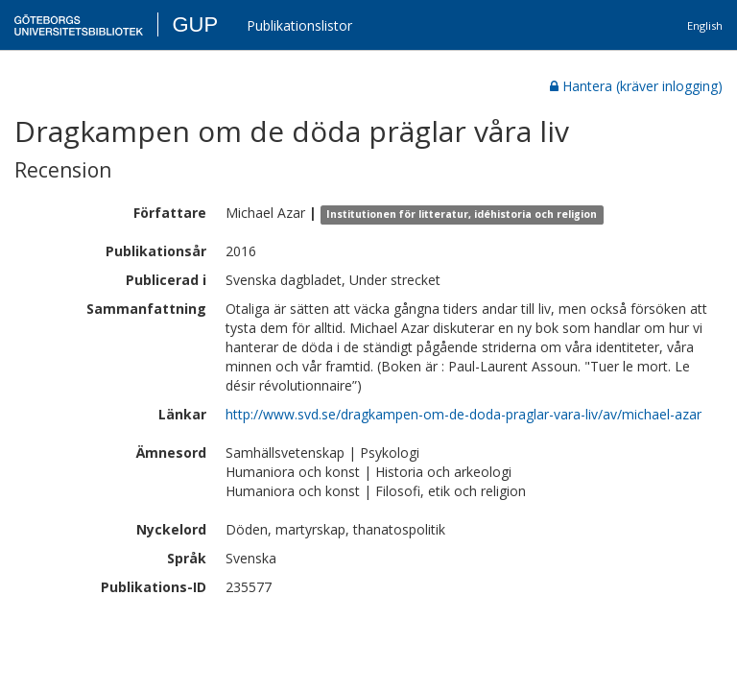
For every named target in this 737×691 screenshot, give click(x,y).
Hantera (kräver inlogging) (636, 86)
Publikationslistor (299, 25)
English (705, 25)
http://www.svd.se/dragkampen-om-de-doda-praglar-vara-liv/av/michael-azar (463, 414)
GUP (195, 24)
